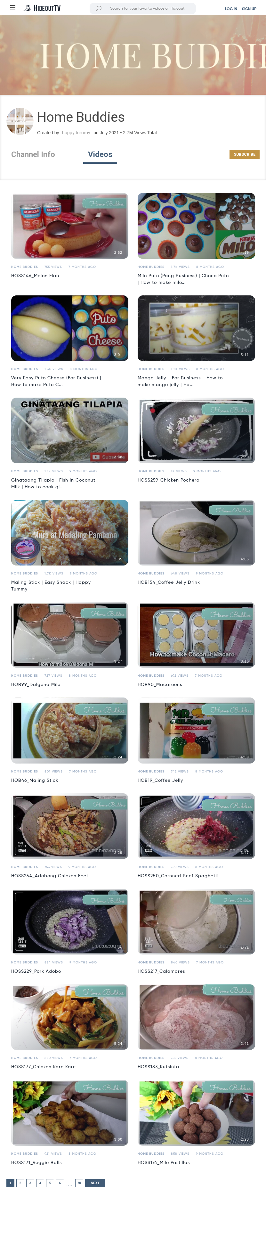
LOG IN (231, 9)
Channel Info (33, 154)
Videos (100, 154)
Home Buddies (24, 266)
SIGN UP (249, 9)
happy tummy (76, 132)
